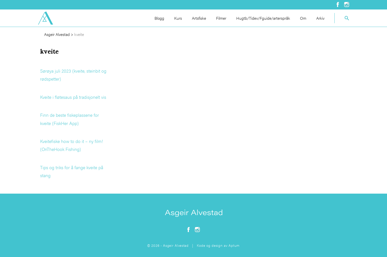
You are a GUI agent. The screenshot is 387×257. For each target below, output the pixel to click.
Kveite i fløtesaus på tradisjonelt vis (73, 97)
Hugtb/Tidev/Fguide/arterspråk (263, 18)
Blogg (159, 18)
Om (303, 18)
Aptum (234, 245)
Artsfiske (199, 18)
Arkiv (320, 18)
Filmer (221, 18)
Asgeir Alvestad (57, 34)
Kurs (178, 18)
